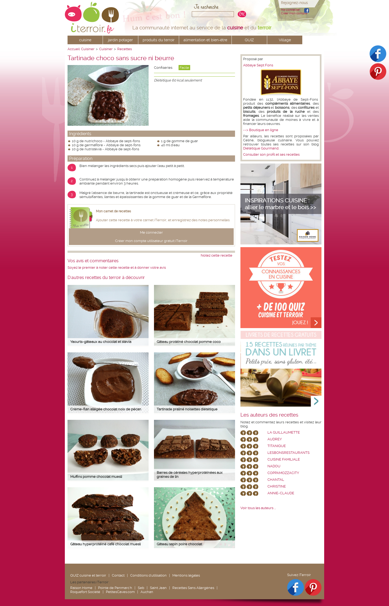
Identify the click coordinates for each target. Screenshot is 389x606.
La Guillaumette (283, 432)
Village (285, 40)
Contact (118, 575)
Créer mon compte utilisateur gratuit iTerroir (151, 241)
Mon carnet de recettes (113, 211)
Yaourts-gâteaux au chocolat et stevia (100, 342)
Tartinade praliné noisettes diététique (187, 409)
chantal (275, 480)
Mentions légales (186, 575)
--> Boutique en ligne (260, 130)
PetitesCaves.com (120, 592)
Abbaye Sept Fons (258, 65)
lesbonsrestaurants (288, 453)
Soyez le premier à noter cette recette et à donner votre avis (117, 267)
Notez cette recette (216, 255)
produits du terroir (159, 40)
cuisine (85, 40)
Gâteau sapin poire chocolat (179, 544)
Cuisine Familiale (283, 459)
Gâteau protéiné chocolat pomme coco (189, 342)
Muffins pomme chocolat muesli (96, 477)
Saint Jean (158, 588)
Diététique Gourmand (261, 148)
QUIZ (249, 40)
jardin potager (120, 40)
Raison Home (81, 588)
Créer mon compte (294, 13)
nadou (273, 466)
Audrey (274, 439)
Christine (276, 486)
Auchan (146, 592)
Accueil (74, 49)
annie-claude (280, 493)
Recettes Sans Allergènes (193, 588)
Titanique (276, 446)
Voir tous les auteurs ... (258, 508)
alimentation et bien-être (205, 40)
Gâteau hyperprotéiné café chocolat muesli (105, 544)
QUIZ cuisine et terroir (88, 575)
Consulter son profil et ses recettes (271, 154)
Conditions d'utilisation (148, 575)
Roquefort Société (85, 592)
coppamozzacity (283, 473)
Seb (141, 588)
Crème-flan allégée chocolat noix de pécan (105, 409)
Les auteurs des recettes (269, 415)
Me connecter (290, 10)
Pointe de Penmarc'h (115, 588)
